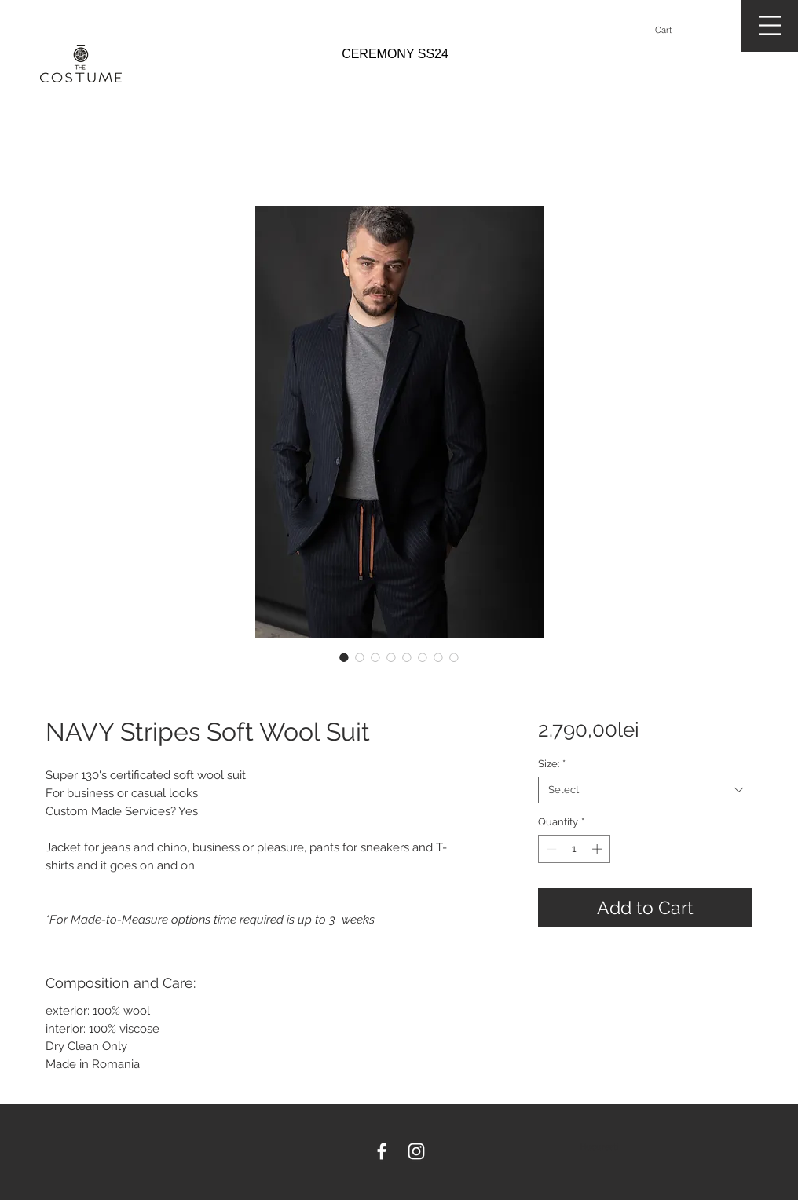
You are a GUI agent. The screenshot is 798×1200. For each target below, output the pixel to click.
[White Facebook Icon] (382, 1151)
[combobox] (645, 790)
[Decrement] (549, 849)
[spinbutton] (573, 849)
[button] (670, 30)
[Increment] (598, 849)
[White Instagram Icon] (416, 1151)
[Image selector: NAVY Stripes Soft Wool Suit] (344, 657)
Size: (552, 764)
